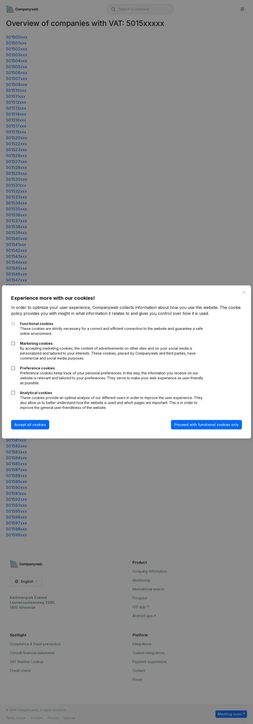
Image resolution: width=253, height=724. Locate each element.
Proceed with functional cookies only (205, 424)
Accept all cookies (31, 424)
